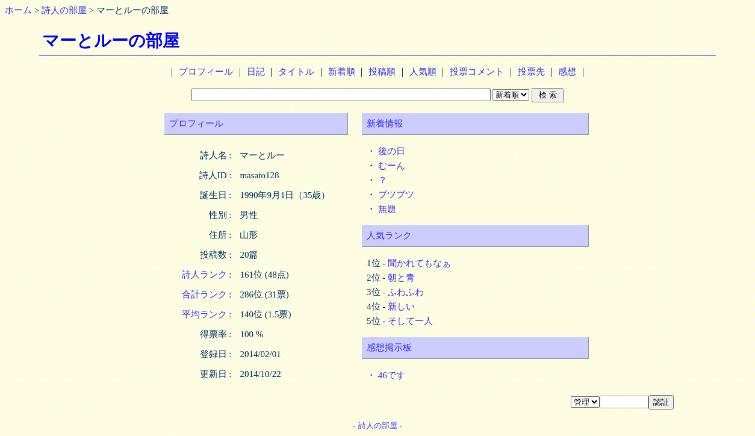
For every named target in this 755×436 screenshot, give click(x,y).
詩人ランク (204, 274)
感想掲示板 (389, 347)
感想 (567, 71)
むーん (391, 165)
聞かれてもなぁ (419, 263)
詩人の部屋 (64, 10)
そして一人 (410, 321)
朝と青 (401, 277)
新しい (401, 306)
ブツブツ (396, 194)
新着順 (341, 71)
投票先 (531, 71)
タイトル (296, 71)
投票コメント (477, 71)
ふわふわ (406, 292)
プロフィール (206, 71)
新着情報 (385, 123)
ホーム (18, 10)
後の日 (391, 151)
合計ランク (204, 294)
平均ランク (204, 314)
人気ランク (389, 235)
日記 (256, 71)
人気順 (423, 71)
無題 (387, 209)
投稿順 (382, 71)
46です (391, 375)
